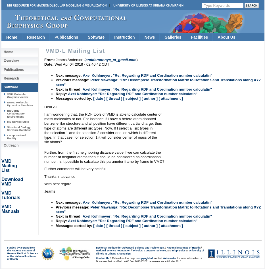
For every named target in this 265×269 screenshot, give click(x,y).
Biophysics (178, 250)
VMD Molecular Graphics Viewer (17, 96)
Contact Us (102, 258)
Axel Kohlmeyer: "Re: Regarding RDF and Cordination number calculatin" (147, 75)
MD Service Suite (18, 121)
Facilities (199, 37)
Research (36, 37)
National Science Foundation (113, 250)
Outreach (11, 145)
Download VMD (12, 181)
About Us (226, 37)
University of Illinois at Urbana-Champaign (148, 5)
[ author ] (150, 98)
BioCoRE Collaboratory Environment (16, 113)
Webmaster (169, 258)
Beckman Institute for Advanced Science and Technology (130, 247)
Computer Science (155, 250)
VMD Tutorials (10, 195)
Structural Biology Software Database (19, 129)
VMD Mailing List (9, 166)
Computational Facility (16, 137)
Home (11, 37)
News (150, 37)
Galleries (172, 37)
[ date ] (99, 98)
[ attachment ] (171, 98)
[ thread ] (114, 98)
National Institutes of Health (183, 247)
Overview (11, 61)
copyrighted (145, 258)
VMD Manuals (10, 209)
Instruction (124, 37)
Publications (66, 37)
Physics (138, 250)
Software (96, 37)
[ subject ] (132, 98)
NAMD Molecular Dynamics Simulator (20, 104)
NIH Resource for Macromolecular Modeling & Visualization (57, 5)
